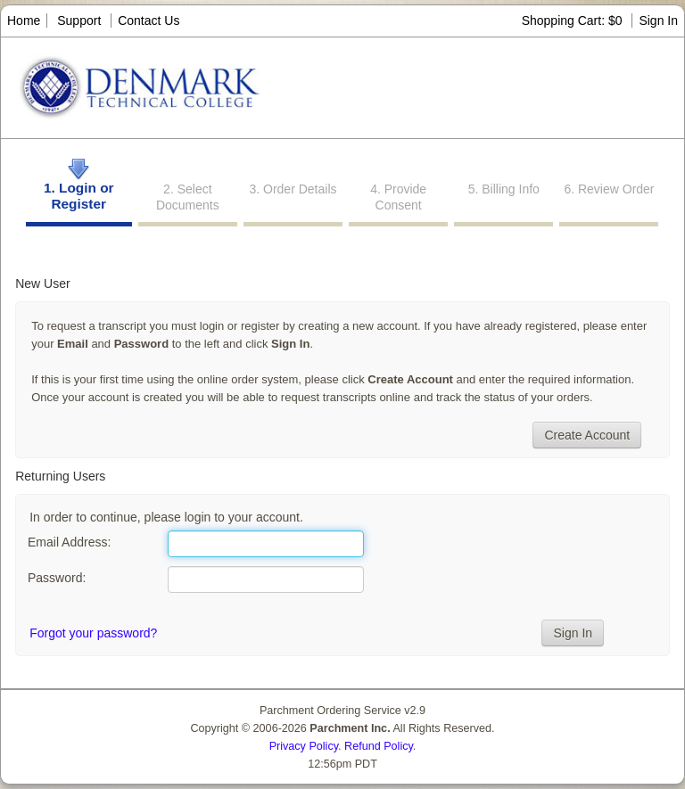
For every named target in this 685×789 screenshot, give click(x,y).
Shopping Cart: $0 (574, 20)
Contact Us (148, 20)
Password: (57, 578)
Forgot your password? (93, 633)
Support (79, 20)
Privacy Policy (303, 746)
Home (23, 20)
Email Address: (69, 542)
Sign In (658, 20)
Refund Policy (378, 746)
